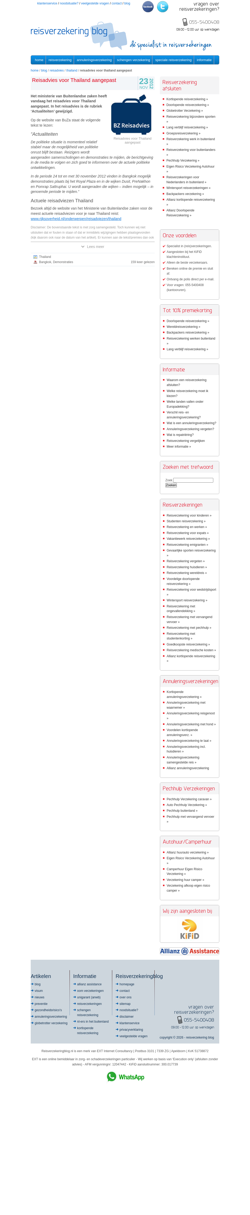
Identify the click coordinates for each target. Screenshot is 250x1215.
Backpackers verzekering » (185, 194)
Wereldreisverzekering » (183, 327)
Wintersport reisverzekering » (187, 600)
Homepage (127, 984)
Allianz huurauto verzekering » (188, 852)
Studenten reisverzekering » (186, 521)
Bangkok (45, 262)
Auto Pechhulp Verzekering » (187, 805)
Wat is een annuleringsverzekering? (191, 423)
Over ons (126, 997)
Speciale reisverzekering (173, 60)
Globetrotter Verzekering (51, 1023)
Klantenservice (47, 3)
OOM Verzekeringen (90, 991)
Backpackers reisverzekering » (188, 332)
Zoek (168, 480)
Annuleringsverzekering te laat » (189, 741)
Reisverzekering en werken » (187, 527)
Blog (127, 3)
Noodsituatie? (69, 3)
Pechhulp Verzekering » (182, 160)
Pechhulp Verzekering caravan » (189, 799)
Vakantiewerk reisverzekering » (188, 539)
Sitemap (125, 1004)
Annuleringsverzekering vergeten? (190, 429)
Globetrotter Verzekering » (184, 110)
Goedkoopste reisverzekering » (188, 644)
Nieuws (39, 997)
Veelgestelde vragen (95, 3)
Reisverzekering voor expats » (188, 533)
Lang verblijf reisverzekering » (187, 127)
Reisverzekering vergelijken (186, 441)
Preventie (41, 1004)
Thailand (71, 70)
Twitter (162, 6)
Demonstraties (63, 262)
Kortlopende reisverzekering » (187, 99)
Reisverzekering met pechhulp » (189, 628)
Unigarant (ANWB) (89, 997)
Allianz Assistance (89, 984)
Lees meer (92, 247)
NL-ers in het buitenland (93, 1021)
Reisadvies (57, 70)
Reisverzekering (60, 60)
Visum (39, 991)
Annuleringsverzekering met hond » (191, 724)
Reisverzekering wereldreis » (187, 573)
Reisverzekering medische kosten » (191, 650)
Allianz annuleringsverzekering (188, 768)
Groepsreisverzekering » (183, 133)
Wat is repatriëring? (180, 435)
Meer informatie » (179, 446)
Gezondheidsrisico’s (48, 1010)
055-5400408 (199, 1020)
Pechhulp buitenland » (182, 811)
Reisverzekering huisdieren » (187, 567)
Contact (117, 3)
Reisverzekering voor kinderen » (189, 515)
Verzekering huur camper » (185, 880)
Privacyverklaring (131, 1030)
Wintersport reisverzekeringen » (188, 188)
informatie (204, 60)
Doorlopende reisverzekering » (187, 105)
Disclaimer (127, 1016)
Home (39, 60)
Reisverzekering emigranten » (187, 545)
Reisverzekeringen (89, 1004)
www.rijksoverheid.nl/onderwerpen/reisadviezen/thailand (76, 219)
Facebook (148, 6)
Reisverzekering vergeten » (186, 561)
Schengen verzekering (133, 60)
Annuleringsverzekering (94, 60)
